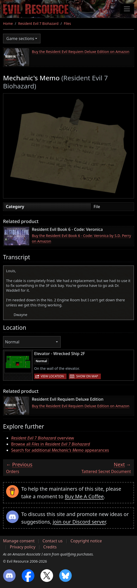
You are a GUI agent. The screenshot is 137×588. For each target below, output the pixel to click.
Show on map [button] (87, 376)
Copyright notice (86, 541)
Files (67, 23)
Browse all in (50, 444)
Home (8, 23)
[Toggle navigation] (127, 9)
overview (42, 438)
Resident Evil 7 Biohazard (38, 23)
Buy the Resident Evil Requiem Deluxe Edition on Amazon (80, 51)
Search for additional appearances (60, 450)
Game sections (20, 38)
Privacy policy (22, 547)
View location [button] (52, 376)
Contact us (52, 541)
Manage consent (19, 541)
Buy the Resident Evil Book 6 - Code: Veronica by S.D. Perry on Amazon (81, 238)
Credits (50, 547)
